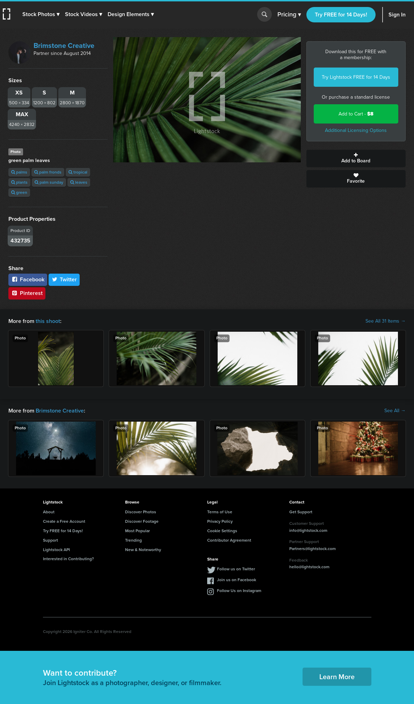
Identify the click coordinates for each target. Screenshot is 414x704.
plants (19, 182)
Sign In (397, 14)
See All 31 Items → (385, 321)
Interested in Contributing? (68, 559)
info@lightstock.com (308, 530)
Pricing (289, 14)
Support (50, 540)
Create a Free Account (64, 521)
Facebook (27, 279)
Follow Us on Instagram (239, 590)
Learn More (337, 676)
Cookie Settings (222, 531)
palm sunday (49, 182)
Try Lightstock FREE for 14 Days (356, 77)
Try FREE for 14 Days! (341, 14)
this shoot (48, 321)
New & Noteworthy (143, 550)
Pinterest (27, 293)
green (19, 192)
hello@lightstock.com (309, 567)
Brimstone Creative (64, 45)
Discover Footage (142, 521)
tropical (77, 172)
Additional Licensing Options (356, 130)
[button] (40, 14)
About (49, 512)
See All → (395, 410)
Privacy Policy (220, 521)
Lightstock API (56, 550)
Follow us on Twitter (236, 569)
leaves (78, 182)
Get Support (300, 512)
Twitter (64, 279)
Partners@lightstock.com (312, 548)
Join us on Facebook (236, 580)
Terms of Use (219, 512)
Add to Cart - (356, 114)
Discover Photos (140, 512)
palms (19, 172)
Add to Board (356, 158)
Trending (133, 540)
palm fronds (47, 172)
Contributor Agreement (229, 540)
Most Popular (137, 531)
